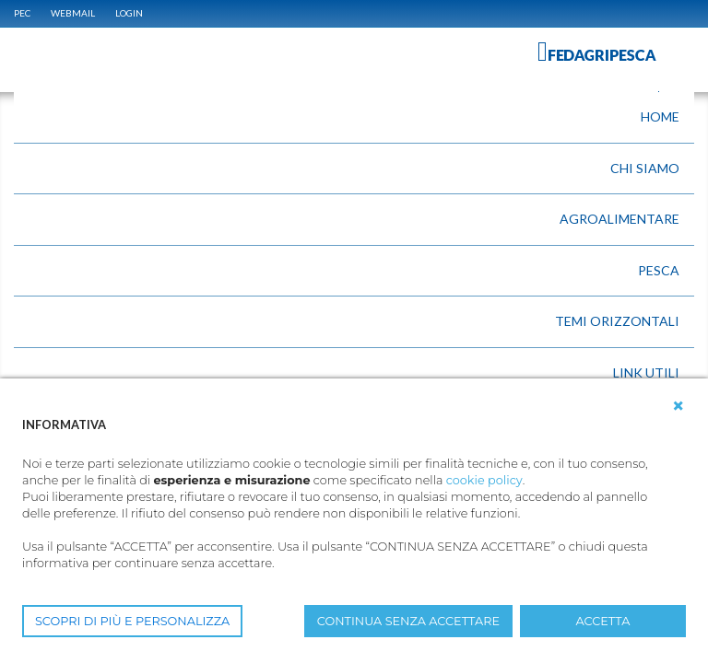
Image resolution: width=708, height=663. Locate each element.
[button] (678, 406)
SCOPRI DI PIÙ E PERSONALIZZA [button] (132, 621)
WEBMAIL (73, 12)
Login (129, 12)
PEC (22, 12)
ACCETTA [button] (603, 621)
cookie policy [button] (484, 480)
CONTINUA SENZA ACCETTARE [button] (408, 621)
